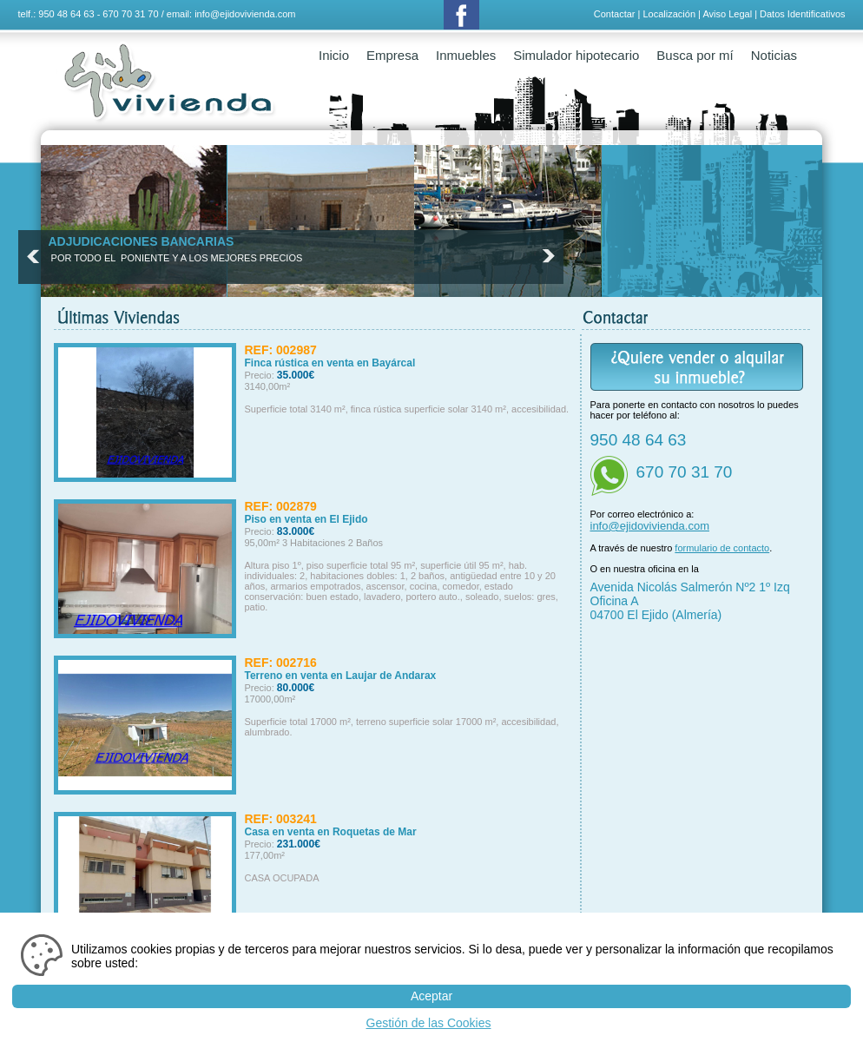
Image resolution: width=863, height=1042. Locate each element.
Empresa (392, 55)
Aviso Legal (727, 14)
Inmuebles (466, 55)
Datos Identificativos (802, 14)
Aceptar (431, 996)
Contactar (615, 14)
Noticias (774, 55)
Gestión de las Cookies (428, 1023)
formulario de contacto (722, 548)
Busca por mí (694, 55)
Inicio (334, 55)
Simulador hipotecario (576, 55)
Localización (668, 14)
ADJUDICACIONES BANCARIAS (141, 241)
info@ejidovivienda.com (244, 14)
